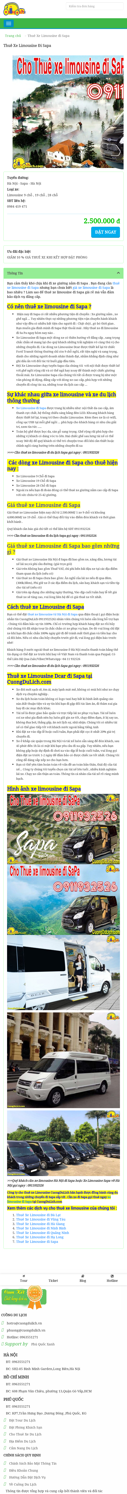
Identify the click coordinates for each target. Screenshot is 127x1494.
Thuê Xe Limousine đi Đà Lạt (38, 1215)
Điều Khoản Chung (23, 1470)
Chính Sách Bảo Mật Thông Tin (33, 1463)
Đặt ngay (105, 232)
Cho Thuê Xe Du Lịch (25, 1434)
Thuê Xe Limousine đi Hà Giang (40, 1224)
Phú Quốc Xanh (43, 1344)
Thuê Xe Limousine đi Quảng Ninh (42, 1233)
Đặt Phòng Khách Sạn (25, 1427)
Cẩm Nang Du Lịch (23, 1448)
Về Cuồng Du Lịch (22, 1484)
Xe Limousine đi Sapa (31, 408)
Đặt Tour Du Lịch (22, 1420)
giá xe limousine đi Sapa (91, 287)
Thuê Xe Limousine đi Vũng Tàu (40, 1219)
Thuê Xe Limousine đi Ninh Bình (41, 1228)
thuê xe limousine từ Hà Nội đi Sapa (53, 614)
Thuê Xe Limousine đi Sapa (37, 1241)
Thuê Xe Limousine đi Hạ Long (40, 1237)
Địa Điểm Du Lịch (22, 1441)
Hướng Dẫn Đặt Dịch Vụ (27, 1477)
